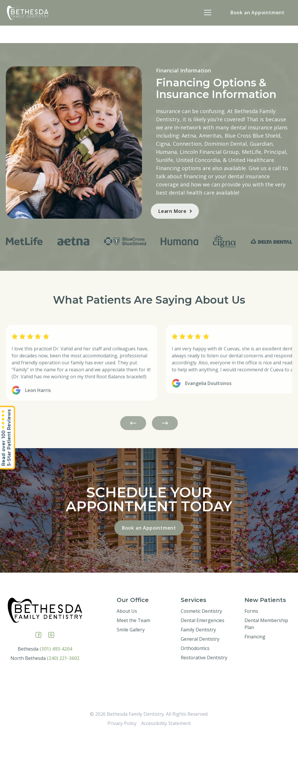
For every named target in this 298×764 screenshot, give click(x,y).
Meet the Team (133, 648)
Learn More (157, 211)
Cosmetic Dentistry (201, 639)
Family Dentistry (198, 657)
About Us (127, 639)
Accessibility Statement (166, 751)
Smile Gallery (131, 657)
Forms (251, 639)
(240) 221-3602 (63, 686)
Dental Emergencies (202, 648)
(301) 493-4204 (56, 677)
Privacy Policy (121, 751)
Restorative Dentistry (204, 685)
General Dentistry (200, 667)
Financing (254, 664)
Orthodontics (195, 676)
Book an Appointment (257, 12)
